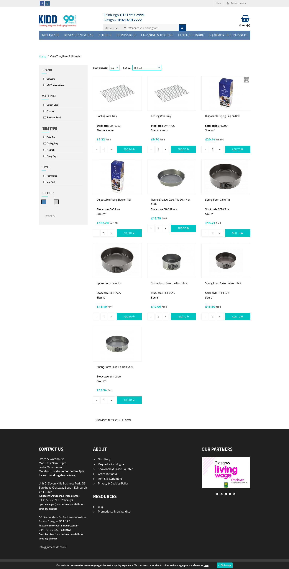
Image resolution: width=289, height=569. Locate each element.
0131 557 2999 (49, 500)
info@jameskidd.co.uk (52, 547)
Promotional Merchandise (111, 511)
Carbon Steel (52, 104)
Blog (98, 507)
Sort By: (127, 67)
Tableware (50, 35)
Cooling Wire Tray (107, 116)
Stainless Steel (54, 117)
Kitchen (104, 35)
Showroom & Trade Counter (113, 469)
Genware (51, 78)
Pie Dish (50, 149)
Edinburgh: (124, 14)
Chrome (50, 111)
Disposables (126, 35)
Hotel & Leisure (191, 35)
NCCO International (55, 85)
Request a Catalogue (108, 464)
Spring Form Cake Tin (217, 200)
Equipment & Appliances (228, 35)
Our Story (101, 459)
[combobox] (114, 67)
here (206, 565)
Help (218, 3)
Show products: (100, 67)
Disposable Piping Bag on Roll (222, 116)
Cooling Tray (52, 143)
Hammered (52, 175)
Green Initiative (105, 474)
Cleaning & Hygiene (157, 35)
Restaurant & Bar (78, 35)
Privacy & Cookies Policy (111, 483)
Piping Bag (51, 156)
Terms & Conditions (107, 478)
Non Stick (51, 182)
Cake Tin (51, 137)
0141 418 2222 (49, 530)
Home (42, 56)
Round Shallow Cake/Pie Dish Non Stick (171, 202)
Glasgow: (123, 19)
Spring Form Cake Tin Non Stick (169, 283)
